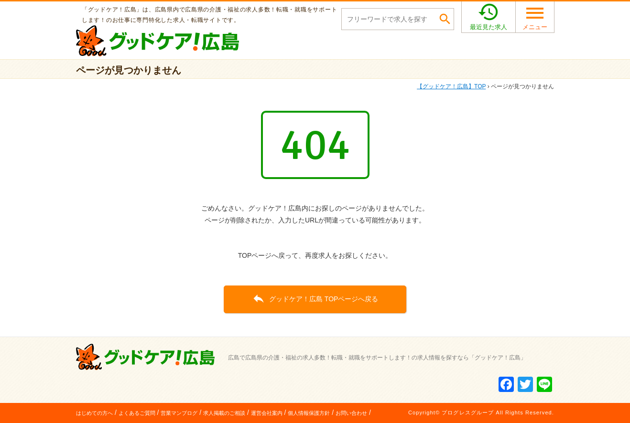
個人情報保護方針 (309, 413)
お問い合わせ (351, 413)
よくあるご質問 (137, 413)
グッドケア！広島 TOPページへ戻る (315, 298)
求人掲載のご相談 (224, 413)
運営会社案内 (266, 413)
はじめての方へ (94, 413)
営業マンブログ (179, 413)
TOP (451, 86)
